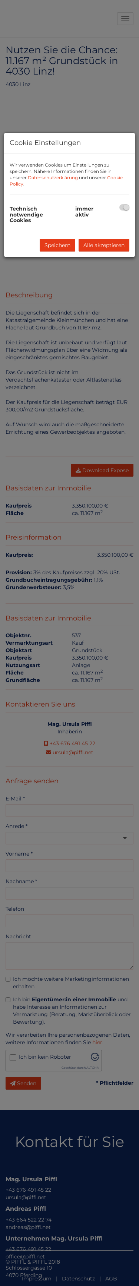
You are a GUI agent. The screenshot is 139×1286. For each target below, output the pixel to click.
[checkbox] (124, 207)
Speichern (57, 245)
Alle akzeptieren (104, 245)
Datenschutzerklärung (53, 177)
